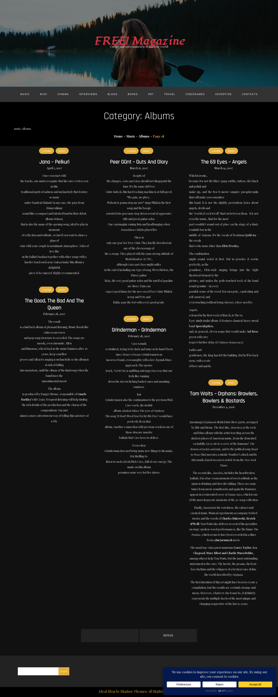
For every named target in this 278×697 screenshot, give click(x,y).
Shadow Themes (133, 691)
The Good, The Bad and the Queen (54, 304)
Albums (46, 150)
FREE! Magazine (139, 41)
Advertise (223, 94)
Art (151, 94)
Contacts (250, 94)
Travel (169, 94)
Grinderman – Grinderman (139, 330)
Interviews (88, 94)
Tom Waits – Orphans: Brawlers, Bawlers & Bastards (224, 397)
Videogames (195, 94)
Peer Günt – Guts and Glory (139, 162)
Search (64, 671)
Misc (43, 94)
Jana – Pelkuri (54, 162)
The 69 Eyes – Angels (224, 162)
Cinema (63, 94)
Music (25, 94)
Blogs (112, 94)
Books (133, 94)
